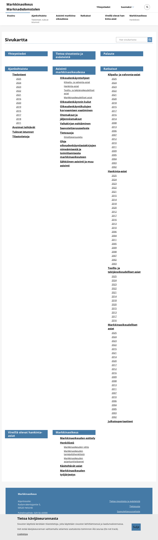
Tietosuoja (67, 132)
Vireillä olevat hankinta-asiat (25, 434)
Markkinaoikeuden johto (76, 447)
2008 (114, 122)
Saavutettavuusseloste (74, 128)
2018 (18, 118)
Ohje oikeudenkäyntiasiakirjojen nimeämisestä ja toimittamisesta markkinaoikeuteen (78, 149)
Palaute (109, 53)
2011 (18, 122)
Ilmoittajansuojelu (73, 137)
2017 (18, 114)
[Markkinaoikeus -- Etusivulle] (23, 6)
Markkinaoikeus (67, 432)
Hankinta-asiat (71, 86)
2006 (114, 130)
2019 (18, 106)
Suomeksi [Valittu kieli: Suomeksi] (126, 7)
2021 (18, 94)
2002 (114, 166)
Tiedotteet (19, 74)
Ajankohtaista (18, 69)
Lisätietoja (22, 534)
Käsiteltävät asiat (71, 466)
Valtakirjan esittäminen (75, 123)
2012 (114, 138)
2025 (18, 78)
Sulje (136, 527)
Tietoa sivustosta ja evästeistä (69, 55)
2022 (18, 90)
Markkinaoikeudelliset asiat (78, 97)
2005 (114, 154)
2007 (114, 134)
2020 (18, 102)
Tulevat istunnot (23, 132)
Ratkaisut (110, 69)
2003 (114, 162)
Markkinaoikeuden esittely (77, 438)
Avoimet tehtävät (23, 127)
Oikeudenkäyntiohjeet (74, 78)
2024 (18, 82)
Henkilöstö (67, 442)
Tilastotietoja (20, 136)
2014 (114, 118)
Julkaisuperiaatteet (120, 421)
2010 (114, 142)
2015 (18, 110)
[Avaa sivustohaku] (147, 7)
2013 (114, 126)
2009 (114, 150)
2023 (18, 86)
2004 (114, 158)
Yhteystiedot (103, 7)
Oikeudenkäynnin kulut (75, 102)
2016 (18, 98)
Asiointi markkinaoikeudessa (70, 70)
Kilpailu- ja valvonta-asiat (77, 82)
